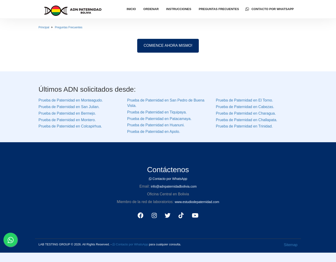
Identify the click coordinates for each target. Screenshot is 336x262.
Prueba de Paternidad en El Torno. (244, 100)
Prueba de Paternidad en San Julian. (69, 107)
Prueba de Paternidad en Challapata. (246, 120)
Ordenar (151, 9)
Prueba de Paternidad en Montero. (67, 120)
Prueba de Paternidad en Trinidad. (244, 126)
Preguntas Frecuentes (219, 9)
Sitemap (291, 245)
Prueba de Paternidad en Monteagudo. (70, 100)
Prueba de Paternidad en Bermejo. (67, 113)
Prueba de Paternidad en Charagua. (246, 113)
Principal (43, 27)
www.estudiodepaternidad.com (197, 202)
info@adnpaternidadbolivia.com (173, 186)
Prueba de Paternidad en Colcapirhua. (70, 126)
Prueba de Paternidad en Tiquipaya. (157, 112)
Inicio (131, 9)
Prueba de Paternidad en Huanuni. (156, 125)
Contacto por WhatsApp (270, 9)
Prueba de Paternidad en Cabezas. (245, 107)
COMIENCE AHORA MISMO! (168, 45)
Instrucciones (178, 9)
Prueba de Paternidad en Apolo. (153, 132)
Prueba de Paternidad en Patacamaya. (159, 119)
